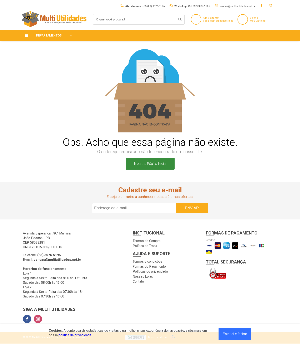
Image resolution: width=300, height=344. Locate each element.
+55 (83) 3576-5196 (153, 6)
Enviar (192, 208)
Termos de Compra (146, 241)
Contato (138, 282)
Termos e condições (147, 261)
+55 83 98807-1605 (199, 6)
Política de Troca (145, 246)
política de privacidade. (75, 335)
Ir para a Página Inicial (150, 164)
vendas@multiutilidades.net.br (237, 6)
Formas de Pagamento (149, 266)
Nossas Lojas (143, 276)
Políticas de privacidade (150, 271)
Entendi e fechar (235, 334)
